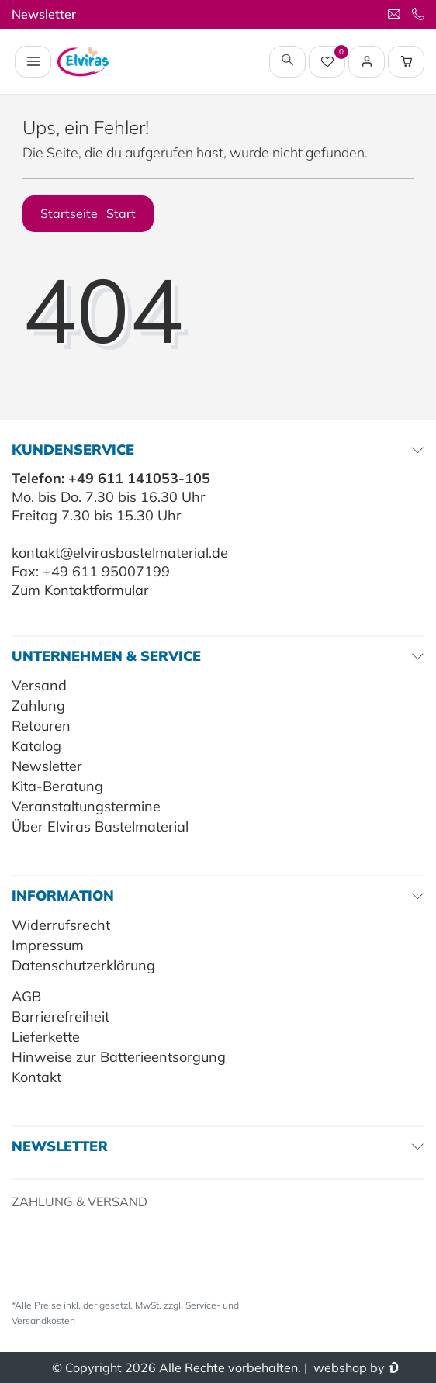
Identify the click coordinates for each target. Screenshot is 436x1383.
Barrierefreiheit (60, 1016)
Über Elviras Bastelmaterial (100, 826)
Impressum (48, 945)
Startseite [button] (88, 213)
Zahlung (38, 705)
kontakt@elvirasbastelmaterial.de (120, 553)
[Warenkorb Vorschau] (406, 61)
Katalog (36, 746)
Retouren (41, 726)
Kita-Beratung (57, 786)
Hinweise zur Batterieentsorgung (119, 1057)
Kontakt (36, 1077)
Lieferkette (46, 1037)
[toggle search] (287, 61)
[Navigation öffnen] (33, 62)
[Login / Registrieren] (367, 61)
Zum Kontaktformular (80, 590)
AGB (26, 996)
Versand (39, 685)
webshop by (347, 1367)
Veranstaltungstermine (86, 806)
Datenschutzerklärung (83, 965)
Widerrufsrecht (61, 925)
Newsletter (44, 14)
